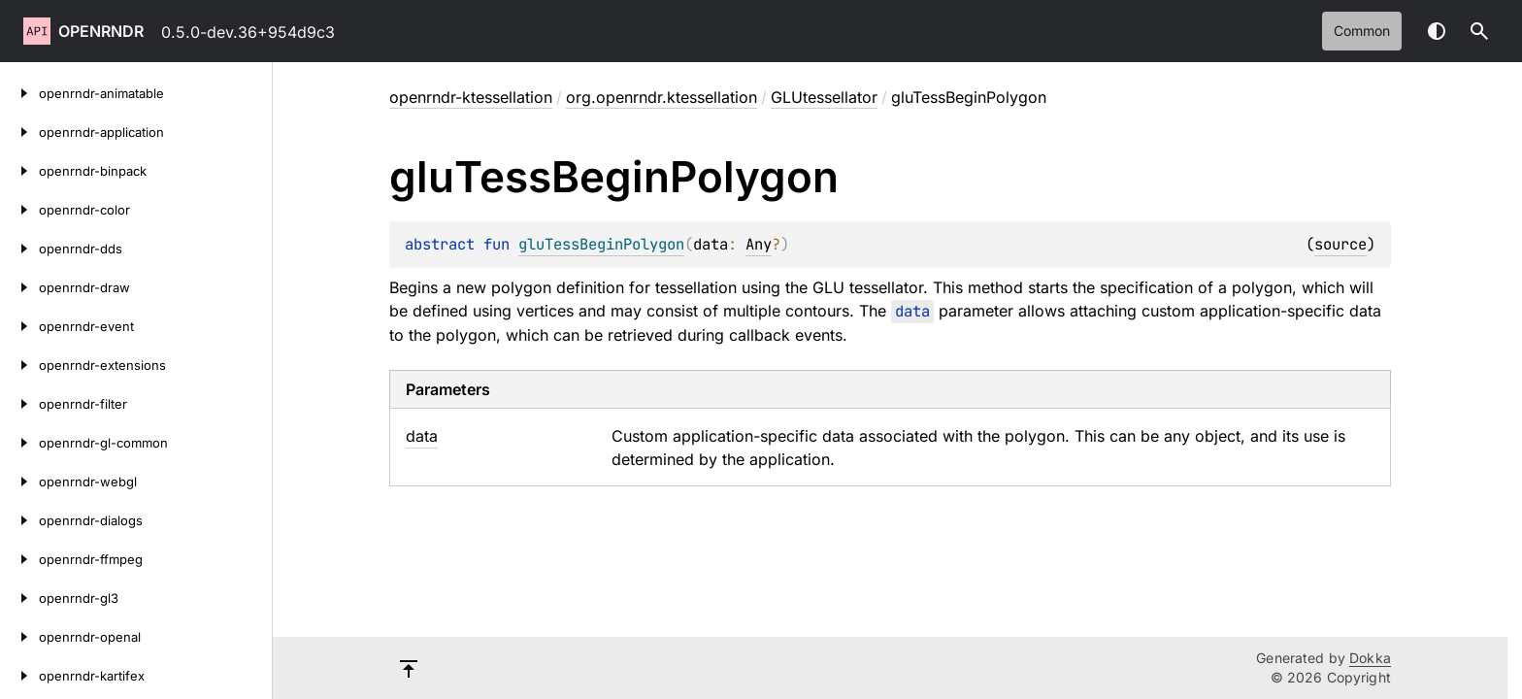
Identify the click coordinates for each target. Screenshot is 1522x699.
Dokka (1370, 657)
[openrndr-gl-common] (19, 442)
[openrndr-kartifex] (19, 675)
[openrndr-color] (19, 209)
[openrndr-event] (19, 326)
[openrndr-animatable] (19, 93)
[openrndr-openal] (19, 636)
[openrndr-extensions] (19, 365)
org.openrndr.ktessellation (661, 97)
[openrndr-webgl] (19, 481)
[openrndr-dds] (19, 248)
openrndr (101, 31)
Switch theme (1436, 31)
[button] (1479, 31)
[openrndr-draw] (19, 287)
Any (758, 244)
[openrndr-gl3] (19, 598)
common (1362, 30)
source (1340, 244)
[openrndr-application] (19, 132)
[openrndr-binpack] (19, 170)
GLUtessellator (824, 97)
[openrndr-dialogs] (19, 520)
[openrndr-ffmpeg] (19, 559)
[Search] (1479, 31)
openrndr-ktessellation (470, 97)
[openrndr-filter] (19, 403)
